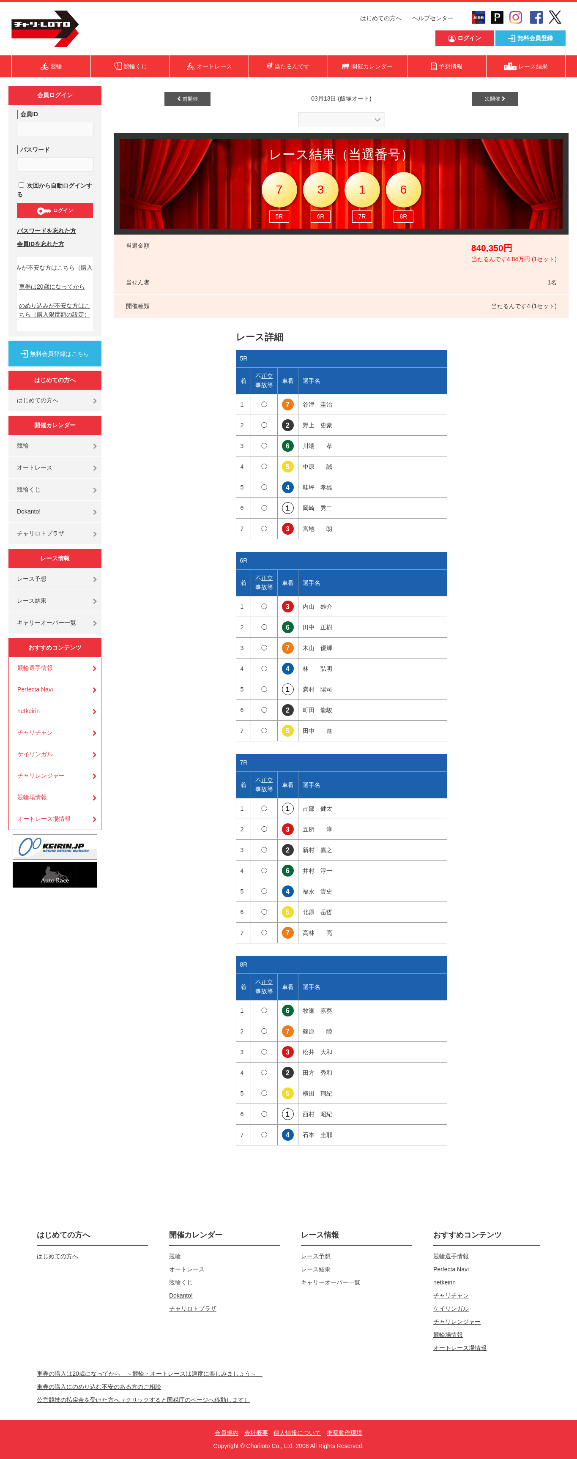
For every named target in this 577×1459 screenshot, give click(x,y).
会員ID (29, 114)
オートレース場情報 (44, 818)
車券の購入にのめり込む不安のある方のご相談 (99, 1386)
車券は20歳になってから (52, 286)
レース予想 (31, 578)
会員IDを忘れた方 (40, 243)
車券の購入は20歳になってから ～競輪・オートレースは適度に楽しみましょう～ (150, 1373)
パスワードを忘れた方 (46, 230)
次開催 (495, 99)
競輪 (23, 445)
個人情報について (297, 1432)
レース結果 (31, 600)
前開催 (187, 99)
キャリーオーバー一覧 (46, 622)
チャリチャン (35, 732)
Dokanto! (29, 511)
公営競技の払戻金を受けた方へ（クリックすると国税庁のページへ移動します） (143, 1399)
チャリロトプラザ (40, 533)
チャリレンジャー (41, 775)
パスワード (35, 149)
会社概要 (256, 1432)
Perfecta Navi (35, 689)
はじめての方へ (381, 18)
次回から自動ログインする (54, 190)
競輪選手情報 (35, 667)
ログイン (55, 211)
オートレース (34, 467)
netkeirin (28, 711)
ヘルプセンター (433, 18)
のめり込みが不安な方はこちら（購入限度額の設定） (54, 310)
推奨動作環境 (344, 1432)
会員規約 (226, 1432)
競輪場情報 (32, 797)
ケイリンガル (35, 754)
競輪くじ (29, 489)
